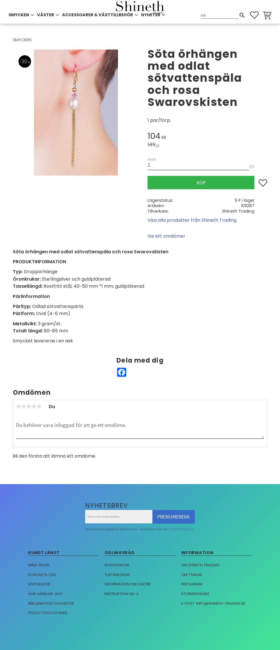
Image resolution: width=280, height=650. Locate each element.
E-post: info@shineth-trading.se (213, 603)
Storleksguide (195, 593)
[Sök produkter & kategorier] (219, 15)
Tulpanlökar (117, 574)
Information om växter (128, 584)
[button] (254, 15)
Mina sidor (38, 565)
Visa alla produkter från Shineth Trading (192, 220)
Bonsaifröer (117, 565)
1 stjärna (18, 406)
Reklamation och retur (51, 603)
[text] (207, 137)
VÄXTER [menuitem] (45, 15)
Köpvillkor (39, 584)
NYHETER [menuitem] (150, 15)
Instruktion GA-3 (121, 593)
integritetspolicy (181, 529)
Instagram (191, 584)
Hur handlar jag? (45, 593)
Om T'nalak (192, 574)
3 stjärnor (28, 406)
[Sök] (242, 15)
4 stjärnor (33, 406)
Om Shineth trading (200, 565)
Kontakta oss (42, 574)
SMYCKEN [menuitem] (19, 15)
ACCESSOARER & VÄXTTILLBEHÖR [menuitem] (97, 15)
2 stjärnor (23, 406)
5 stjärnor (39, 406)
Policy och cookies (47, 612)
